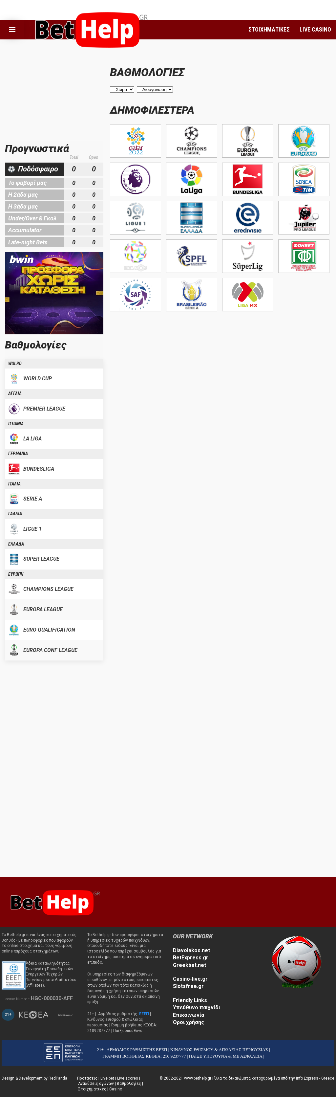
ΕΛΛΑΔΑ (16, 544)
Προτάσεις (87, 1078)
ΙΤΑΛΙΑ (14, 483)
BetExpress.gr (190, 957)
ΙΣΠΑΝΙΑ (16, 423)
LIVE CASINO (315, 29)
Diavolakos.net (191, 950)
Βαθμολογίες (129, 1083)
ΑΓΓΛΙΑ (15, 393)
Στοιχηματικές (92, 1089)
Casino (115, 1089)
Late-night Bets (28, 242)
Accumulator (24, 230)
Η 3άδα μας (23, 206)
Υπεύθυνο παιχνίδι (196, 1007)
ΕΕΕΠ (144, 1014)
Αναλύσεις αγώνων (96, 1083)
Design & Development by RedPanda (34, 1078)
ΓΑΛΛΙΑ (15, 513)
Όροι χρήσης (188, 1022)
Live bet (107, 1078)
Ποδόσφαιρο (38, 169)
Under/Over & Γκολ (32, 218)
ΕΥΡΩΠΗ (15, 574)
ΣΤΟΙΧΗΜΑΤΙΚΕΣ (269, 29)
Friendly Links (190, 1000)
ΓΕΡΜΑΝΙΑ (18, 453)
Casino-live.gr (190, 979)
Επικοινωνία (188, 1015)
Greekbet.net (189, 965)
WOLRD (15, 363)
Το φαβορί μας (27, 182)
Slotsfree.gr (188, 986)
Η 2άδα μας (23, 194)
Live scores (127, 1078)
